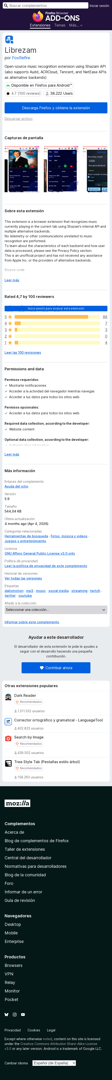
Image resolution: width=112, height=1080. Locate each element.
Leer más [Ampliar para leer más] (12, 280)
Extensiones (40, 25)
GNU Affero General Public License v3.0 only (40, 553)
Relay (10, 982)
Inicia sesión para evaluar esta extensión (56, 308)
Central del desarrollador (28, 857)
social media (58, 591)
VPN (9, 973)
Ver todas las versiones (23, 578)
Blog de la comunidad (25, 874)
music (41, 591)
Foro (9, 883)
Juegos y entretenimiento (25, 541)
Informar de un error (23, 891)
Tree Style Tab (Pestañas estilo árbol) (47, 762)
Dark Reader (25, 695)
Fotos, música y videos (69, 536)
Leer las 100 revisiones (23, 352)
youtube (25, 595)
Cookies (34, 1030)
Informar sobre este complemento (32, 622)
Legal (51, 1030)
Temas (59, 25)
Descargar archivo (19, 119)
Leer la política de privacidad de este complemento (46, 566)
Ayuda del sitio (16, 486)
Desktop (13, 924)
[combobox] (45, 5)
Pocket (11, 999)
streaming (79, 591)
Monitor (12, 991)
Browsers (13, 965)
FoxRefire (21, 57)
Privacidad (13, 1030)
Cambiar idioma (16, 1063)
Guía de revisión (20, 900)
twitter (10, 595)
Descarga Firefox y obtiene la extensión (56, 108)
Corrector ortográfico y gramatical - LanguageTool (58, 720)
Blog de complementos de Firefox (37, 840)
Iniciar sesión (99, 6)
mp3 (29, 591)
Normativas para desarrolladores (36, 866)
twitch (95, 591)
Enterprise (14, 941)
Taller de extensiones (25, 849)
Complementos (20, 823)
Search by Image (29, 737)
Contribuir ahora (56, 667)
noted (47, 1039)
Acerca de (14, 832)
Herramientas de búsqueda (26, 536)
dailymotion (14, 591)
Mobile (11, 932)
